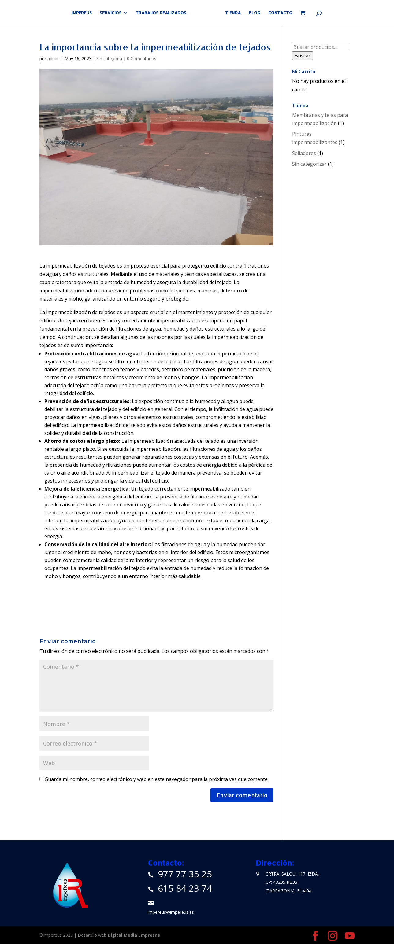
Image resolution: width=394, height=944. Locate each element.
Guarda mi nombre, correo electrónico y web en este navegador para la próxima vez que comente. (157, 779)
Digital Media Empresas (134, 935)
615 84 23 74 (185, 888)
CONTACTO (278, 13)
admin (53, 58)
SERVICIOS (113, 13)
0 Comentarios (141, 58)
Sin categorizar (309, 164)
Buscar (302, 55)
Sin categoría (109, 58)
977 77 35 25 (185, 874)
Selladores (304, 153)
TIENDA (231, 13)
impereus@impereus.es (171, 912)
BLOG (252, 13)
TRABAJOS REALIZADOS (163, 13)
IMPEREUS (84, 13)
